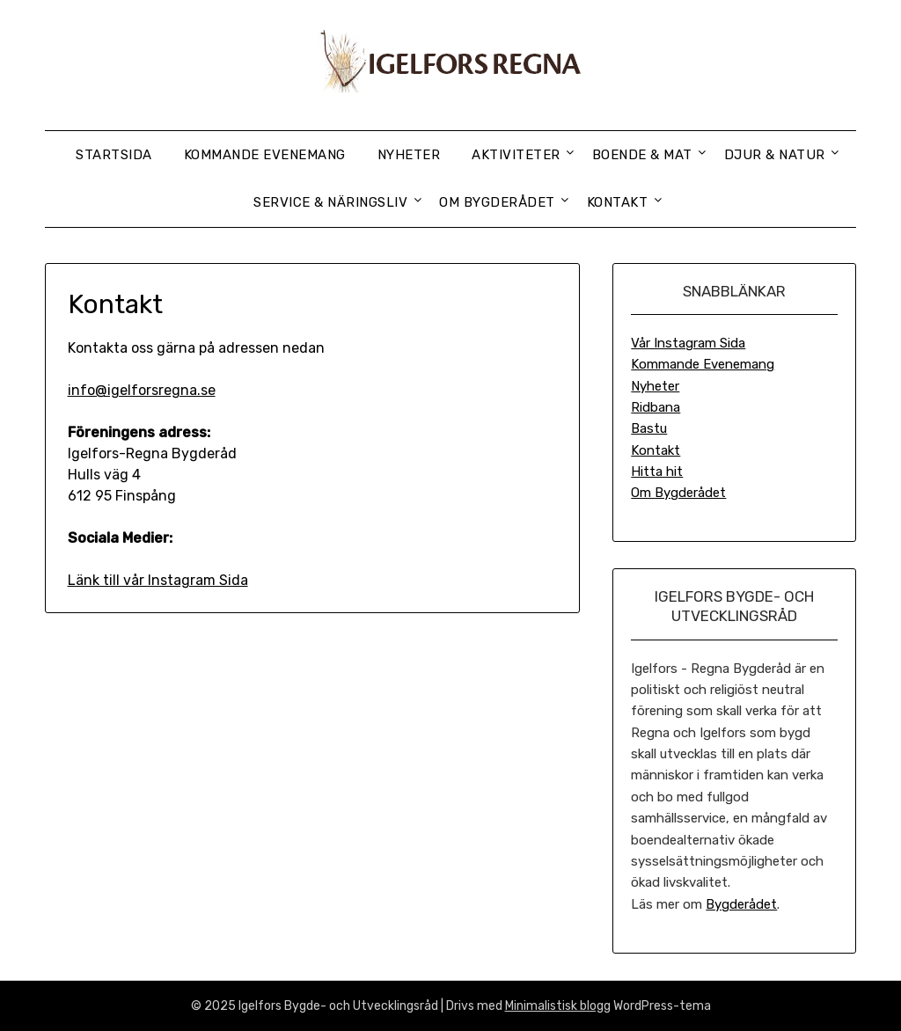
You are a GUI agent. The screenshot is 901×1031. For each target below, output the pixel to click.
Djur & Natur (774, 155)
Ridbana (655, 407)
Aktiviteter (516, 155)
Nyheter (409, 155)
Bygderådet (741, 904)
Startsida (114, 155)
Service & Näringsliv (330, 202)
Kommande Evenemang (265, 155)
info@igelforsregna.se (142, 390)
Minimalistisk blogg (558, 1005)
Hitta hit (657, 471)
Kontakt (617, 202)
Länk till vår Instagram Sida (158, 580)
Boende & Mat (642, 155)
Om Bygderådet (497, 202)
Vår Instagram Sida (688, 343)
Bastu (649, 428)
